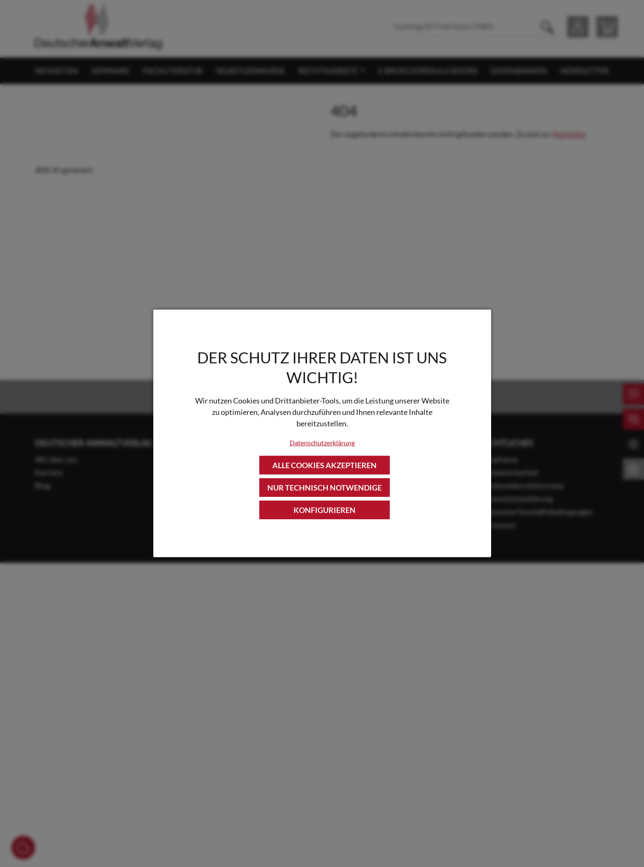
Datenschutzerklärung (322, 442)
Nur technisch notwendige (324, 487)
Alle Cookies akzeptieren (324, 464)
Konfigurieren (324, 510)
